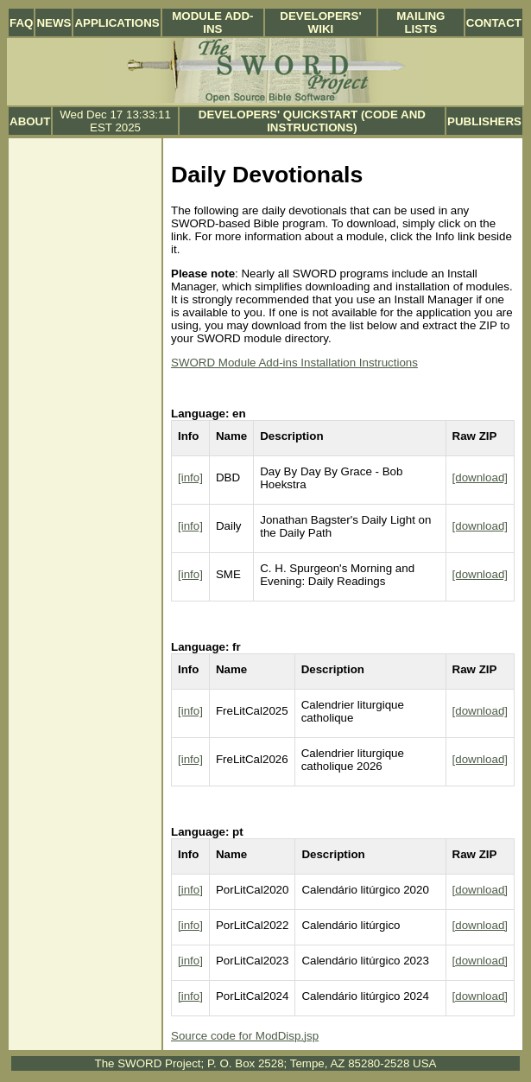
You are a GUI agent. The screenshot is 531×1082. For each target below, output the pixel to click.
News (53, 22)
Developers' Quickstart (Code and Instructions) (312, 121)
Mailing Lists (420, 22)
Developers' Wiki (320, 22)
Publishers (484, 121)
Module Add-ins (212, 22)
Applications (116, 22)
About (29, 121)
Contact (494, 22)
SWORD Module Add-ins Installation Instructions (294, 362)
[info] (190, 477)
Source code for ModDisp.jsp (245, 1035)
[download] (480, 477)
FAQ (21, 22)
